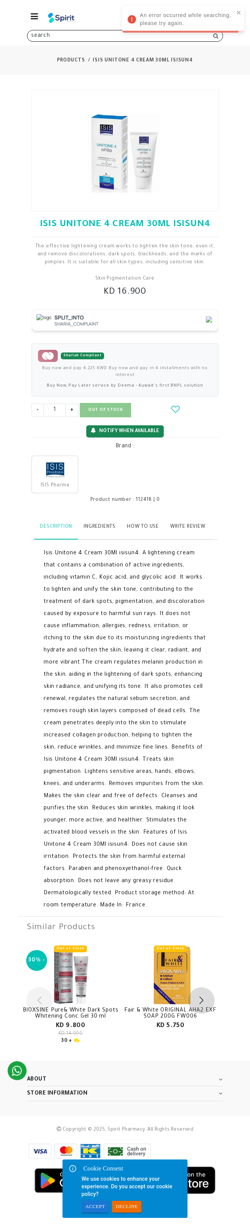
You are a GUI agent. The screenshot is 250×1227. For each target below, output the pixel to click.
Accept (95, 1207)
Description (56, 527)
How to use (143, 527)
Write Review (188, 527)
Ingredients (100, 527)
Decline (127, 1207)
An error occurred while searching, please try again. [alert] (183, 20)
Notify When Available (125, 431)
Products (71, 60)
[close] (239, 12)
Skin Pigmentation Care (125, 279)
